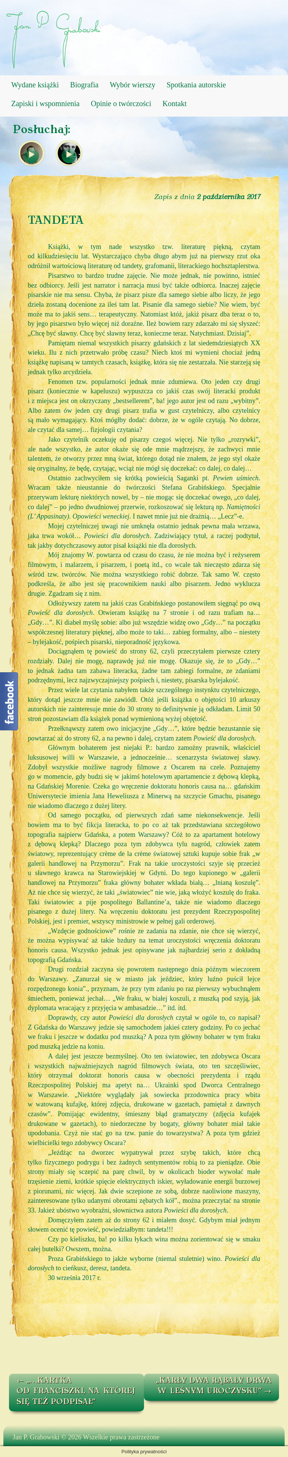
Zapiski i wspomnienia (45, 103)
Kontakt (174, 103)
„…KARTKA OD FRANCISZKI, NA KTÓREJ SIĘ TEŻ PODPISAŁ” (75, 1391)
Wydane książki (35, 85)
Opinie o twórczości (121, 103)
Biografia (84, 85)
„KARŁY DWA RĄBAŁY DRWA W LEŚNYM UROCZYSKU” (214, 1386)
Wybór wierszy (133, 85)
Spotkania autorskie (196, 85)
